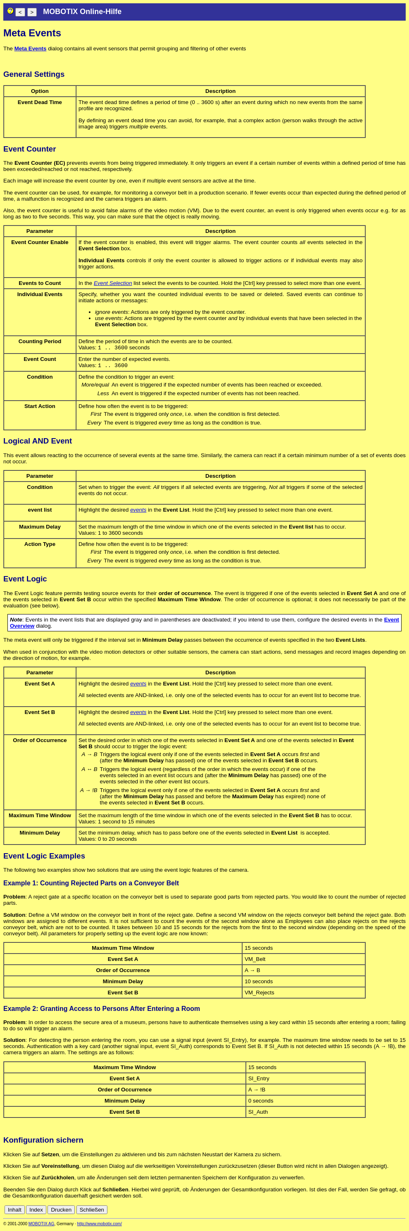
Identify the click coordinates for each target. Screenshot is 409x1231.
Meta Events (30, 48)
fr (381, 1211)
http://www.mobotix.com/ (99, 1225)
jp (394, 1211)
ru (401, 1211)
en (365, 1211)
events (138, 511)
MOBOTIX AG (42, 1225)
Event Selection (113, 283)
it (387, 1211)
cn (347, 1211)
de (356, 1211)
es (374, 1211)
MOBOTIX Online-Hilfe (82, 11)
